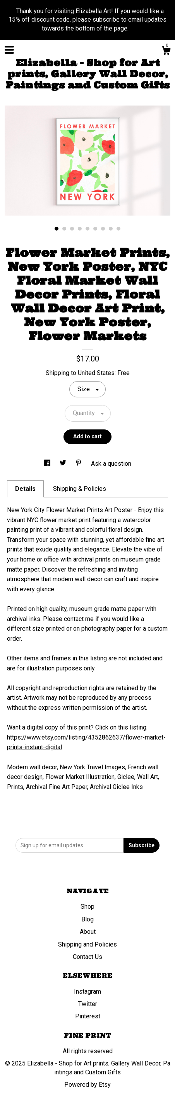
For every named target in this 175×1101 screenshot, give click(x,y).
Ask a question (111, 463)
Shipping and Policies (87, 944)
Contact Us (87, 956)
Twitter (87, 1004)
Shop (87, 906)
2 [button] (64, 229)
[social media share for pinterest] (79, 463)
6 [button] (95, 229)
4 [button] (80, 229)
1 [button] (56, 229)
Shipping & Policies (79, 488)
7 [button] (103, 229)
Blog (87, 919)
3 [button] (72, 229)
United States (96, 373)
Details (25, 488)
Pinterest (87, 1016)
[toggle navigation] (9, 50)
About (88, 931)
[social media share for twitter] (64, 463)
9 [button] (118, 229)
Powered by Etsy (87, 1084)
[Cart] (166, 52)
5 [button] (87, 229)
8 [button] (111, 229)
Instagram (87, 991)
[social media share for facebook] (48, 463)
